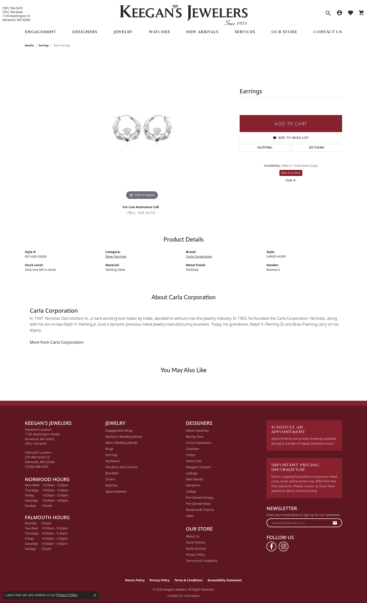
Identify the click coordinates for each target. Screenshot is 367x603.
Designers (84, 32)
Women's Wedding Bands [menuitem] (123, 436)
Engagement (40, 32)
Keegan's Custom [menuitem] (198, 467)
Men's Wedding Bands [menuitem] (121, 442)
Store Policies (195, 542)
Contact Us (327, 32)
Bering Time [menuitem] (194, 436)
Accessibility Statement (224, 580)
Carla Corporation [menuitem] (199, 442)
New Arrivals (202, 32)
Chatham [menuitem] (192, 449)
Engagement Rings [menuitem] (119, 430)
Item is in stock (290, 173)
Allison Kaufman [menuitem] (197, 430)
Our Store (284, 32)
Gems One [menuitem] (193, 461)
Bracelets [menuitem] (112, 473)
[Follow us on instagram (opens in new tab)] (283, 546)
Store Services (196, 548)
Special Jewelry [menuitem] (115, 491)
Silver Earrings (115, 256)
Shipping (265, 148)
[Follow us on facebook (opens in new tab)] (271, 546)
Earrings (44, 45)
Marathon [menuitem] (193, 485)
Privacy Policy (195, 554)
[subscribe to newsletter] (335, 523)
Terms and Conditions (201, 560)
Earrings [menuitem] (111, 455)
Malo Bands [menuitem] (194, 479)
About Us (192, 536)
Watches (159, 32)
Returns (317, 148)
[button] (328, 14)
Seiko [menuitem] (190, 516)
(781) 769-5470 (12, 8)
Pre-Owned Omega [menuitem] (200, 497)
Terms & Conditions (188, 580)
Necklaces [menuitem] (112, 461)
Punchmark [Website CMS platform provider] (192, 596)
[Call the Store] (36, 443)
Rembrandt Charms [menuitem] (200, 509)
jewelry (29, 45)
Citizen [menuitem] (190, 455)
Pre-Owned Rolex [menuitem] (198, 503)
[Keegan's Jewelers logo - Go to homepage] (184, 14)
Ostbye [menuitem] (191, 491)
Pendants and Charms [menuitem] (121, 467)
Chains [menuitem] (110, 479)
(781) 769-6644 (12, 12)
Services (245, 32)
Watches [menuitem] (111, 485)
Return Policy (135, 580)
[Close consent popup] (94, 595)
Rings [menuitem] (109, 449)
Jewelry (123, 32)
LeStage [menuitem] (191, 473)
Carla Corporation (199, 256)
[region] (142, 128)
